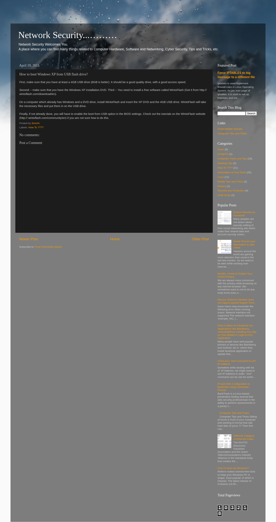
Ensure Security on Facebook (244, 214)
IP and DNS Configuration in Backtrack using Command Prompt (234, 386)
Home (115, 239)
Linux (221, 177)
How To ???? (36, 127)
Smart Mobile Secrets (230, 128)
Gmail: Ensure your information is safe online (244, 244)
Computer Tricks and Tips (232, 158)
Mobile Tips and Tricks (230, 181)
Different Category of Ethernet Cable (243, 437)
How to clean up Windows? (233, 468)
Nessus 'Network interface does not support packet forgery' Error (236, 301)
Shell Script (224, 195)
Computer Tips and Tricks (232, 133)
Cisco (221, 149)
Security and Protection (231, 190)
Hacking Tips (225, 163)
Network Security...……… (67, 35)
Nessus (222, 186)
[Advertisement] (70, 8)
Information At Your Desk (232, 172)
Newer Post (28, 239)
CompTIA (223, 154)
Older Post (200, 239)
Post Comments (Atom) (48, 246)
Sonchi (35, 123)
